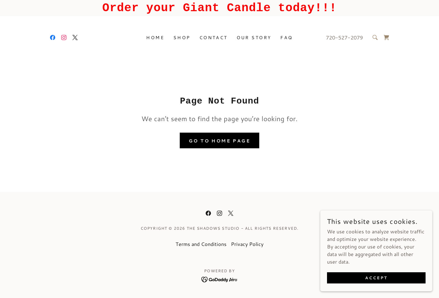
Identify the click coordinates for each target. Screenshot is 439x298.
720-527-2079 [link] (344, 37)
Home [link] (155, 37)
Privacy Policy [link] (247, 244)
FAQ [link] (286, 37)
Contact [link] (213, 37)
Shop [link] (181, 37)
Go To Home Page (219, 140)
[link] (52, 37)
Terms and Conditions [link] (201, 244)
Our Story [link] (254, 37)
